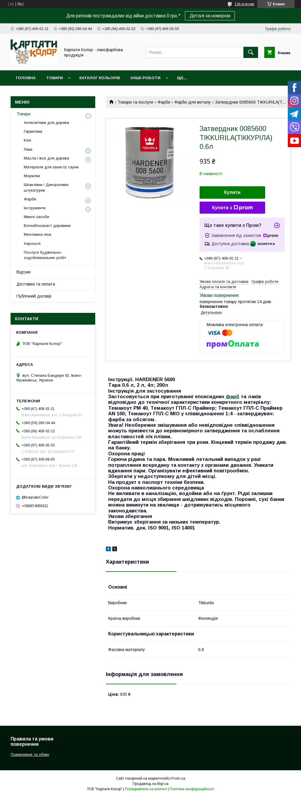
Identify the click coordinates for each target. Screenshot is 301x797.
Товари (54, 78)
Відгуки (23, 272)
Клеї (27, 140)
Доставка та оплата (35, 284)
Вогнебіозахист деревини (47, 225)
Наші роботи (145, 78)
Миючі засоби (36, 217)
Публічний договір (33, 296)
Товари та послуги (135, 102)
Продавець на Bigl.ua (150, 784)
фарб (232, 396)
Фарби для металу (192, 102)
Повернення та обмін (30, 754)
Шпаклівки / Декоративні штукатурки (46, 187)
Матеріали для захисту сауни (51, 167)
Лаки (28, 149)
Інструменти (35, 208)
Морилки (32, 176)
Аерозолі (32, 243)
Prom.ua (178, 778)
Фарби (164, 102)
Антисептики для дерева (46, 122)
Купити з (232, 207)
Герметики (33, 131)
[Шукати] (250, 52)
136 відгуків (244, 4)
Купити (232, 192)
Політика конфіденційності (192, 789)
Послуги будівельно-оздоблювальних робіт (45, 255)
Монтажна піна (37, 234)
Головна (26, 78)
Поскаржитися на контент (146, 789)
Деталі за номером (210, 15)
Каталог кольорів (99, 78)
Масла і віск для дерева (46, 158)
